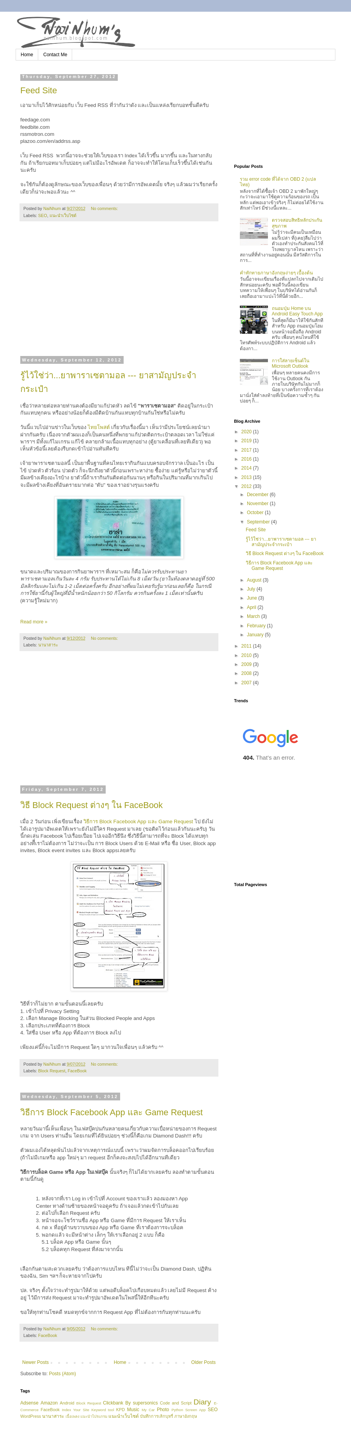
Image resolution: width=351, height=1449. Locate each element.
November (258, 503)
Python (177, 1410)
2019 (247, 440)
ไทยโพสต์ (100, 427)
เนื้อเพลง (73, 1416)
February (257, 625)
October (256, 512)
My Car (148, 1410)
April (252, 607)
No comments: (105, 208)
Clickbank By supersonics (130, 1403)
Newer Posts (35, 1362)
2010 (247, 655)
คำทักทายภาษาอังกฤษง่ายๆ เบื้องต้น (276, 273)
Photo (163, 1409)
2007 (247, 682)
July (252, 589)
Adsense (29, 1403)
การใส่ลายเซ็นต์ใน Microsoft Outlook (290, 363)
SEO (42, 215)
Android (67, 1403)
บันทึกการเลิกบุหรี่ (156, 1416)
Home (27, 54)
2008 (247, 673)
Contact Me (55, 54)
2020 (247, 431)
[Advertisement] (119, 293)
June (252, 598)
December (258, 494)
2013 (247, 477)
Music (133, 1409)
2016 (247, 459)
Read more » (33, 622)
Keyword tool (102, 1410)
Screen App (195, 1410)
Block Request (52, 1070)
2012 (247, 486)
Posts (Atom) (62, 1373)
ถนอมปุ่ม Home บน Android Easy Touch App (297, 311)
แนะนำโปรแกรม (93, 1416)
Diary (202, 1402)
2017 (247, 450)
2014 (247, 468)
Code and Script (175, 1403)
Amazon (49, 1403)
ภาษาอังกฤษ (185, 1416)
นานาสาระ (48, 645)
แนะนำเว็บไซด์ (63, 215)
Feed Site (38, 90)
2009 (247, 664)
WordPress (30, 1416)
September (259, 522)
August (255, 580)
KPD (120, 1409)
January (256, 634)
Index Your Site (75, 1410)
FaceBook (77, 1070)
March (254, 616)
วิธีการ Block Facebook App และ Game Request (137, 821)
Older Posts (203, 1362)
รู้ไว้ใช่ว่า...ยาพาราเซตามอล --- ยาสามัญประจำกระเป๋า (281, 541)
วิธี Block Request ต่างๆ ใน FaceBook (91, 805)
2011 (247, 646)
